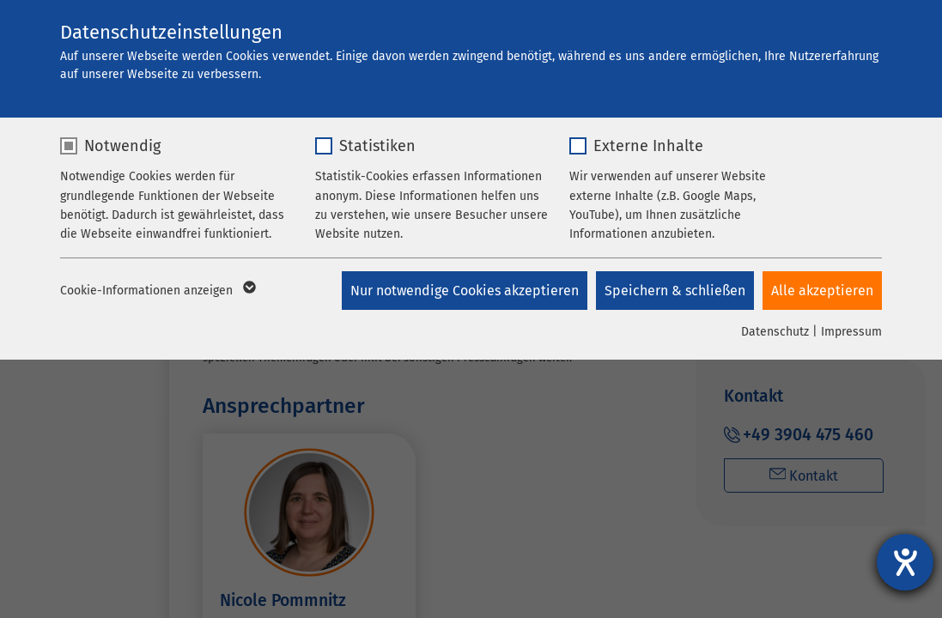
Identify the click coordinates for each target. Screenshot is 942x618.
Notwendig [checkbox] (122, 145)
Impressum (851, 331)
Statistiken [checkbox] (377, 145)
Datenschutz (775, 331)
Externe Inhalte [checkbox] (648, 145)
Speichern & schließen (675, 290)
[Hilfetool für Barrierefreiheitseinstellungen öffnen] (905, 562)
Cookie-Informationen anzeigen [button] (156, 291)
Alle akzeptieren (822, 290)
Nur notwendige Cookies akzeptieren (464, 290)
